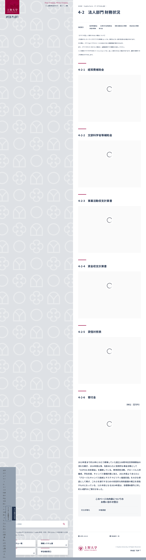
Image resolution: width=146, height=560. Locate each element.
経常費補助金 (93, 26)
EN (67, 6)
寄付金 (101, 28)
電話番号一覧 (114, 536)
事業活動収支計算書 (121, 26)
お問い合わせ (83, 536)
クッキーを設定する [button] (116, 556)
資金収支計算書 (134, 26)
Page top (135, 550)
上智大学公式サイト (51, 6)
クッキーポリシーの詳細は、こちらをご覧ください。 (73, 556)
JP (63, 6)
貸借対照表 (93, 28)
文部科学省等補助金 (106, 26)
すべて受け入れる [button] (133, 556)
